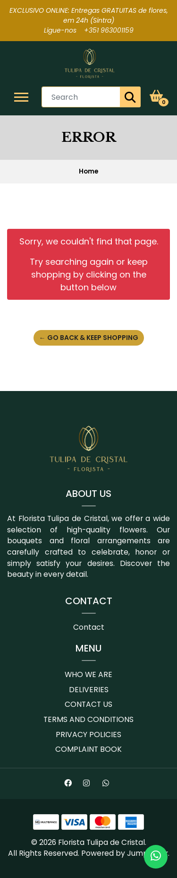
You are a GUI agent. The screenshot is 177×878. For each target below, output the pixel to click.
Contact (88, 627)
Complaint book (88, 749)
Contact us (88, 704)
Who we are (88, 674)
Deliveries (89, 689)
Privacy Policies (88, 734)
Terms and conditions (88, 719)
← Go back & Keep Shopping (88, 337)
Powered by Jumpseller (124, 853)
